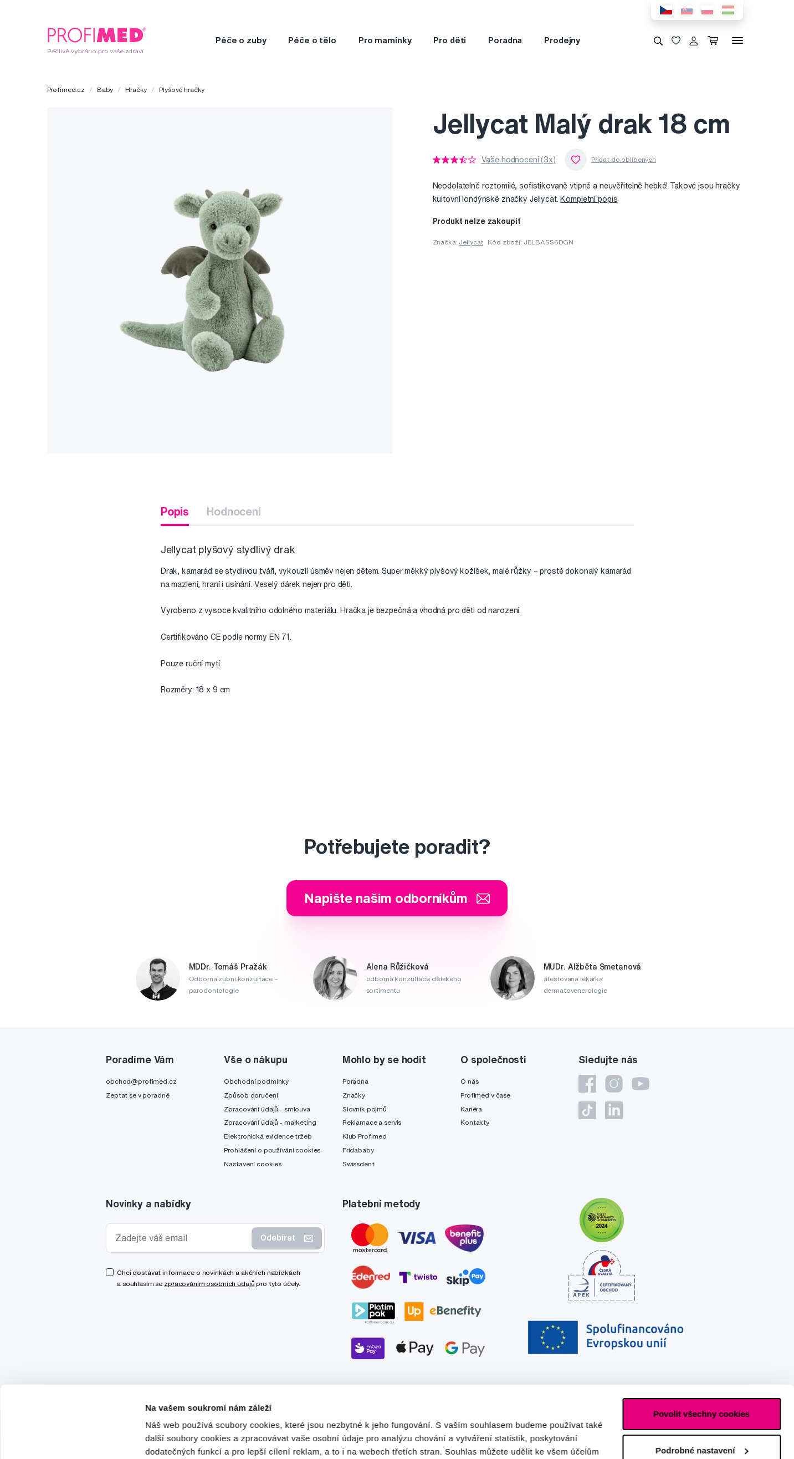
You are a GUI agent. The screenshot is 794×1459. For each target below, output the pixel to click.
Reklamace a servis (371, 1122)
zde (554, 1406)
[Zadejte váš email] (181, 1238)
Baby (105, 89)
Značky (353, 1095)
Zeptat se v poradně (137, 1095)
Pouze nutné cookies (701, 1415)
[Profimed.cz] (97, 40)
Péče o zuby (241, 40)
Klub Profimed (364, 1136)
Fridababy (358, 1150)
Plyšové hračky (181, 89)
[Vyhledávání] (658, 40)
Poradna (505, 40)
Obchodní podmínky (256, 1081)
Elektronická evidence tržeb (267, 1136)
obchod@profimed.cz (141, 1081)
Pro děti (449, 40)
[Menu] (737, 40)
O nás (469, 1081)
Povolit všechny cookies (701, 1342)
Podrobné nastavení (185, 1437)
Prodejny (562, 40)
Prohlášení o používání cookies (272, 1150)
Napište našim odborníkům (397, 898)
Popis (175, 511)
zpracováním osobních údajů (209, 1283)
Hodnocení (234, 511)
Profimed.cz (66, 89)
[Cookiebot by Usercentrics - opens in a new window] (71, 1437)
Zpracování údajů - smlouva (267, 1109)
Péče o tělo (312, 40)
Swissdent (358, 1163)
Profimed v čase (485, 1095)
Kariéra (471, 1109)
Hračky (136, 89)
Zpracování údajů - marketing (270, 1122)
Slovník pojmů (364, 1109)
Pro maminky (384, 40)
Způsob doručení (251, 1095)
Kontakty (474, 1122)
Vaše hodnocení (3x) (518, 160)
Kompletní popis (588, 199)
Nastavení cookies (252, 1163)
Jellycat (471, 242)
